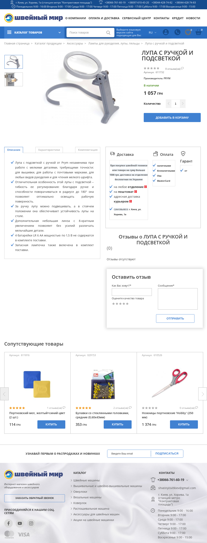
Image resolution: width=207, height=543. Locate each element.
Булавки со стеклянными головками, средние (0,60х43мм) (102, 415)
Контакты (161, 18)
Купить (51, 424)
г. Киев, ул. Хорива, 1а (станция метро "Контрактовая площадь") (54, 2)
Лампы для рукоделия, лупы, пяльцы (114, 43)
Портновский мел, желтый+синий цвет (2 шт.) (37, 415)
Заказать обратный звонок (34, 498)
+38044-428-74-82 (162, 2)
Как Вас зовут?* (121, 285)
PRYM (167, 78)
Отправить (175, 318)
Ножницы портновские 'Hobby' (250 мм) (167, 415)
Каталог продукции (48, 43)
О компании (75, 18)
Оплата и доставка (104, 18)
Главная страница (17, 43)
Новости (193, 18)
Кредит (178, 18)
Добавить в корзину (172, 117)
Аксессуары (74, 43)
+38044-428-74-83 (185, 2)
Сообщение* (166, 285)
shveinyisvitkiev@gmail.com (177, 488)
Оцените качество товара (128, 298)
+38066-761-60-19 (115, 2)
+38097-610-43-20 (138, 2)
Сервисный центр (136, 18)
